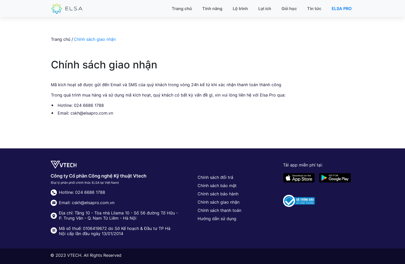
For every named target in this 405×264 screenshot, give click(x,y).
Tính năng (212, 8)
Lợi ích (264, 8)
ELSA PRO (342, 8)
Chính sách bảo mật (217, 185)
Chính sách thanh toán (219, 210)
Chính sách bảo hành (218, 193)
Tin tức (314, 8)
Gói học (289, 8)
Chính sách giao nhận (218, 202)
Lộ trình (240, 8)
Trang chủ (182, 8)
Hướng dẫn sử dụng (217, 218)
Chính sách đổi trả (215, 177)
